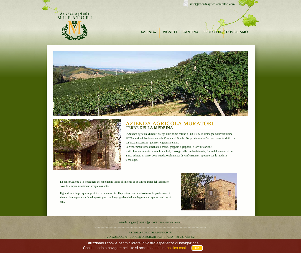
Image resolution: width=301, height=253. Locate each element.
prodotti (152, 222)
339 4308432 (187, 236)
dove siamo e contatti (170, 222)
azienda (123, 222)
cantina (143, 222)
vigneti (133, 222)
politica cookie (178, 248)
